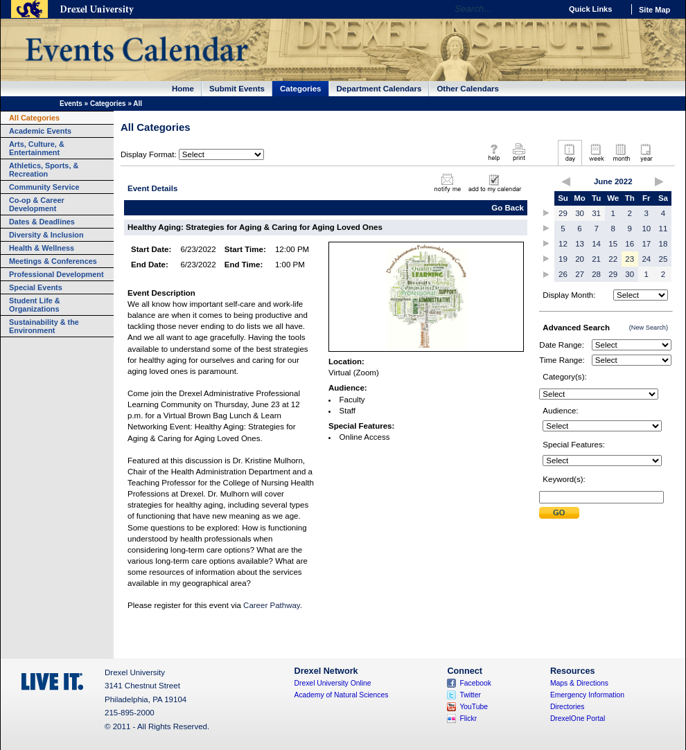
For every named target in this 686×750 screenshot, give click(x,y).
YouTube (473, 707)
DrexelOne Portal (577, 718)
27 (579, 274)
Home (183, 88)
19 (563, 259)
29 (563, 213)
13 (579, 244)
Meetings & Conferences (53, 261)
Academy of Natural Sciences (341, 695)
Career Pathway (271, 605)
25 (663, 259)
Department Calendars (379, 88)
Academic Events (40, 131)
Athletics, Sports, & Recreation (43, 169)
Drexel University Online (332, 683)
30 (579, 213)
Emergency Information (587, 695)
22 (612, 259)
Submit (559, 513)
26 (563, 274)
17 (646, 244)
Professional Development (56, 274)
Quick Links (590, 9)
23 (629, 259)
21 (596, 259)
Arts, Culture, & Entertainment (36, 148)
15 (612, 244)
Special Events (35, 287)
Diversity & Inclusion (46, 235)
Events (71, 103)
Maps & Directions (579, 683)
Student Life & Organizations (34, 304)
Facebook (475, 683)
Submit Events (237, 88)
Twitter (470, 695)
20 (579, 259)
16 (629, 244)
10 (646, 228)
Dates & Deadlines (42, 221)
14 (596, 244)
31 (596, 213)
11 (663, 228)
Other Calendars (468, 88)
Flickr (468, 718)
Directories (567, 707)
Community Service (44, 187)
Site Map (654, 10)
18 (663, 244)
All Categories (34, 118)
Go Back (507, 208)
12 (563, 244)
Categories (301, 88)
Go (547, 9)
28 (596, 274)
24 (646, 259)
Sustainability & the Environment (44, 326)
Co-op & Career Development (36, 204)
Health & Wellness (41, 248)
